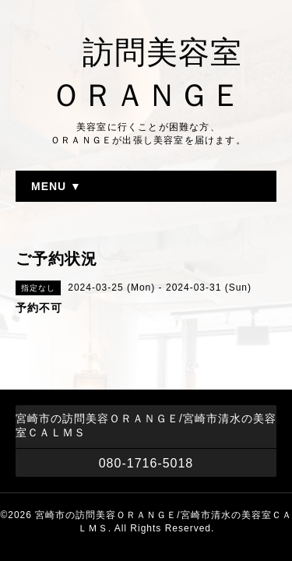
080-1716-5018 (146, 463)
